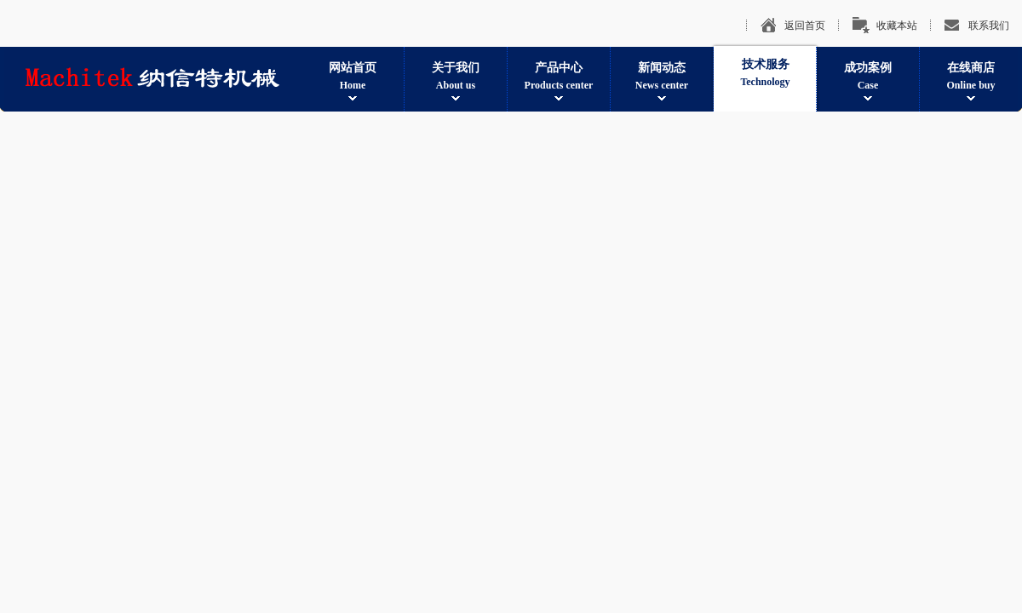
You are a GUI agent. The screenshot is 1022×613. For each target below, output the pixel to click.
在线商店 (971, 77)
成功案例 (868, 77)
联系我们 (988, 26)
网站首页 (352, 77)
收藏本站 (896, 26)
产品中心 (559, 77)
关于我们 (456, 77)
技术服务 (765, 74)
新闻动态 (662, 77)
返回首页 (804, 26)
